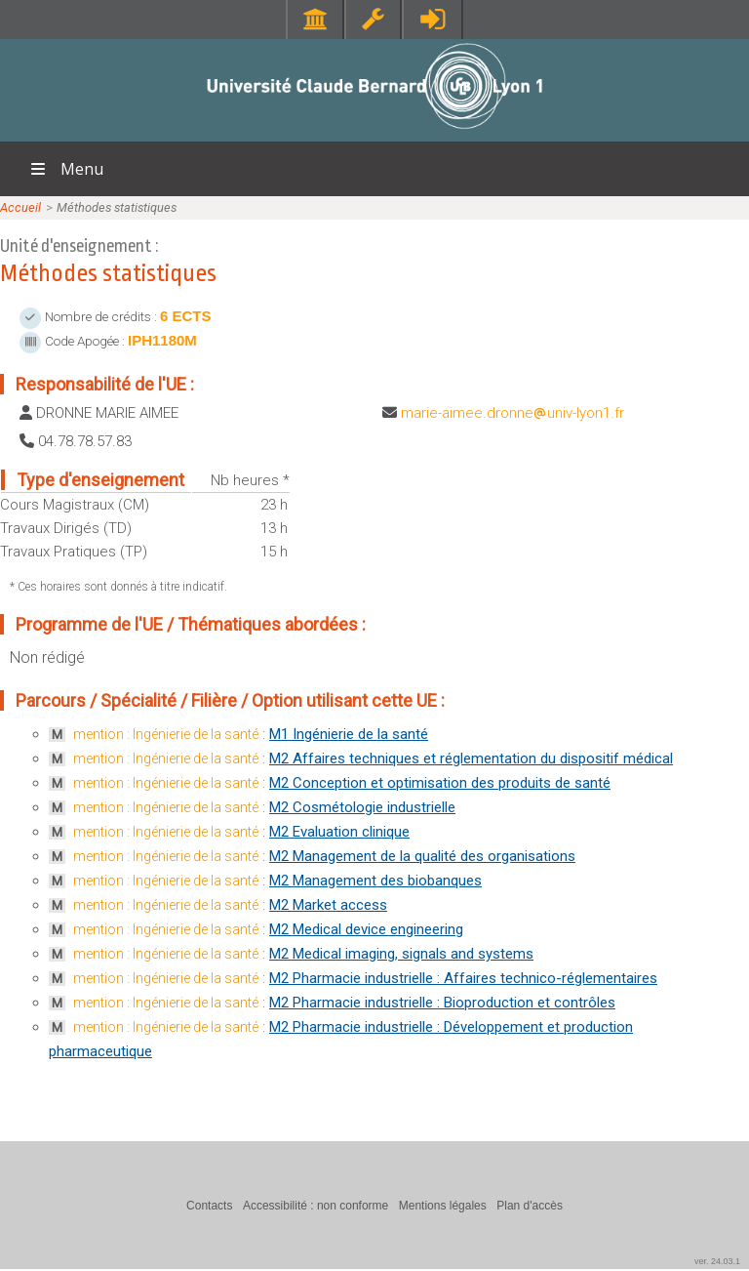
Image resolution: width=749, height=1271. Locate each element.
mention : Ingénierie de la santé (165, 734)
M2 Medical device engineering (366, 929)
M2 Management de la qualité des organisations (422, 856)
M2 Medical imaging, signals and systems (401, 954)
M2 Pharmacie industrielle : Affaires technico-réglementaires (463, 978)
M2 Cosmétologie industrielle (362, 807)
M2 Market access (328, 905)
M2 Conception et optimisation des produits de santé (440, 783)
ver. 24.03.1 (717, 1261)
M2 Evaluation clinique (339, 831)
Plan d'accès (529, 1205)
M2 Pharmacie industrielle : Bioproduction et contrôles (442, 1002)
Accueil (20, 207)
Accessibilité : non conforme (315, 1205)
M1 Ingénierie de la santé (348, 734)
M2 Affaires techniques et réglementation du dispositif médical (471, 758)
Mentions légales (443, 1205)
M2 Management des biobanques (375, 880)
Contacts (209, 1205)
